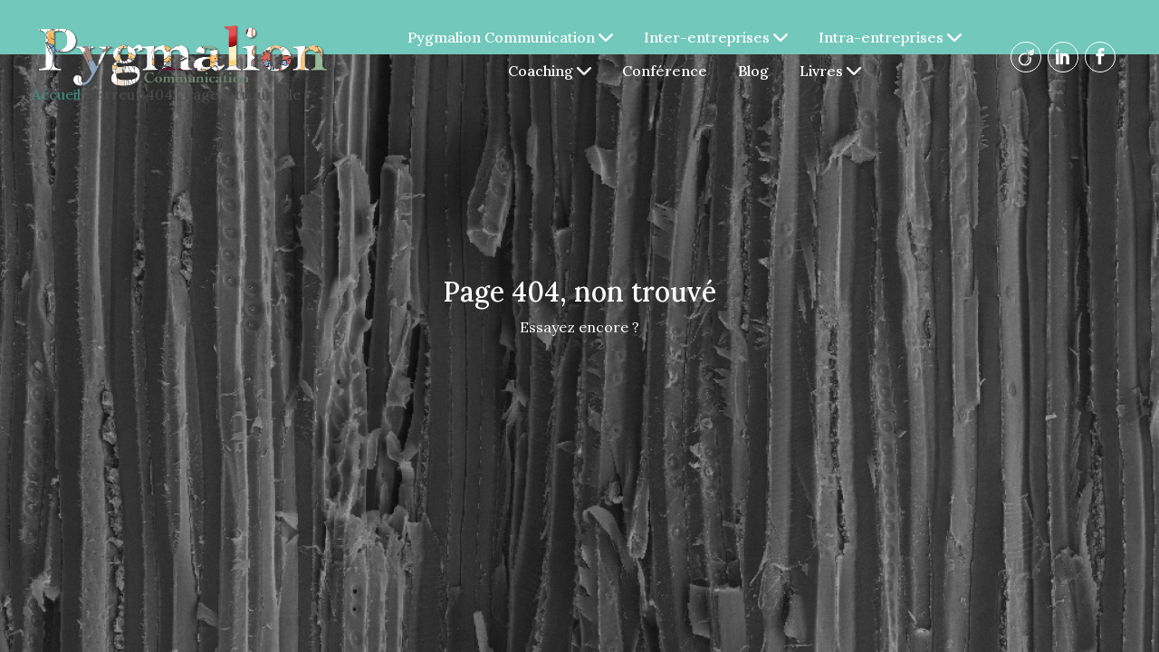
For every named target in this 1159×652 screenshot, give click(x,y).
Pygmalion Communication (513, 37)
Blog (756, 71)
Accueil (56, 94)
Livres (833, 71)
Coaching (552, 71)
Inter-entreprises (718, 37)
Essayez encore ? (579, 327)
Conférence (667, 71)
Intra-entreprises (892, 37)
